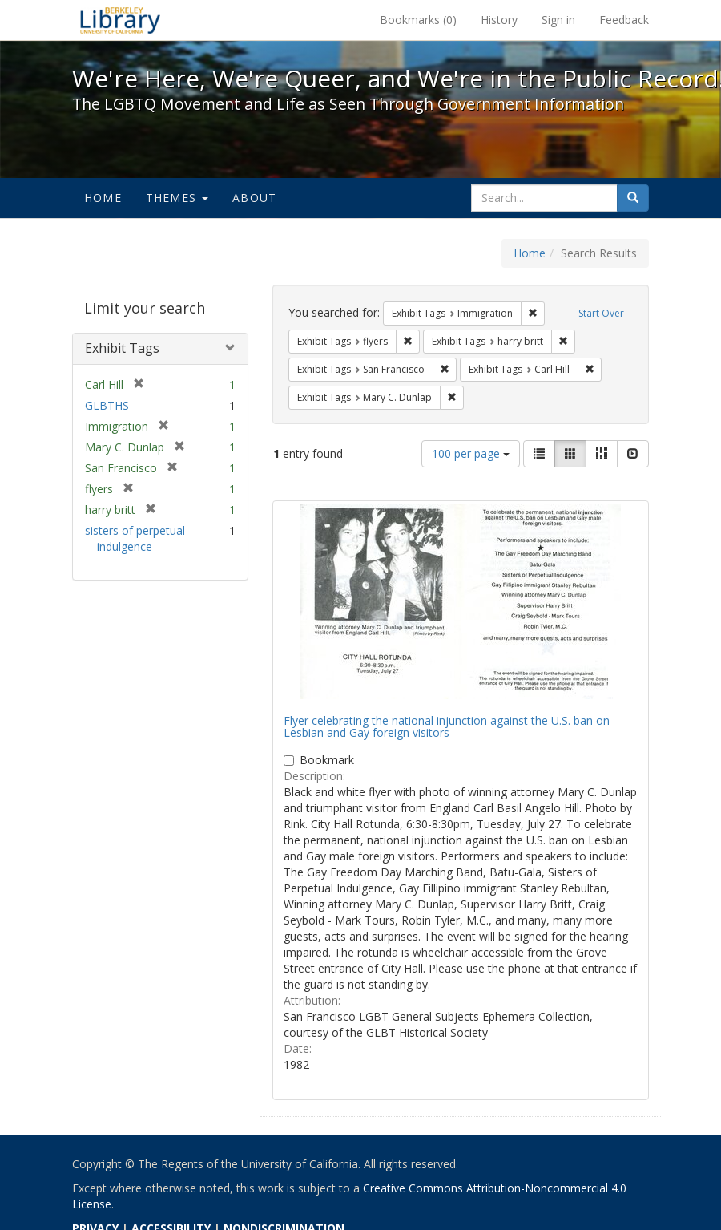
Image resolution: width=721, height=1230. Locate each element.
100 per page (471, 453)
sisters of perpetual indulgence (135, 538)
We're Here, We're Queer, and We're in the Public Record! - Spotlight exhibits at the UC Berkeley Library (120, 20)
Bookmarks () (418, 19)
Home (103, 197)
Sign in (558, 19)
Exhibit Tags (122, 348)
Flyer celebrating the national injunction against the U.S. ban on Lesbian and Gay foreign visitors (447, 726)
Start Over (601, 313)
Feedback (624, 19)
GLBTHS (107, 405)
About (254, 197)
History (499, 19)
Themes (177, 197)
